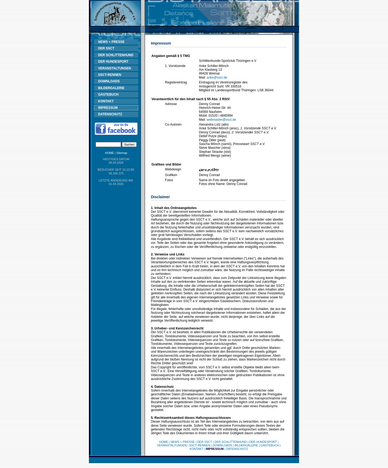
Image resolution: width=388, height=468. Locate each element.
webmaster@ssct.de (221, 120)
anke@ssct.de (217, 77)
